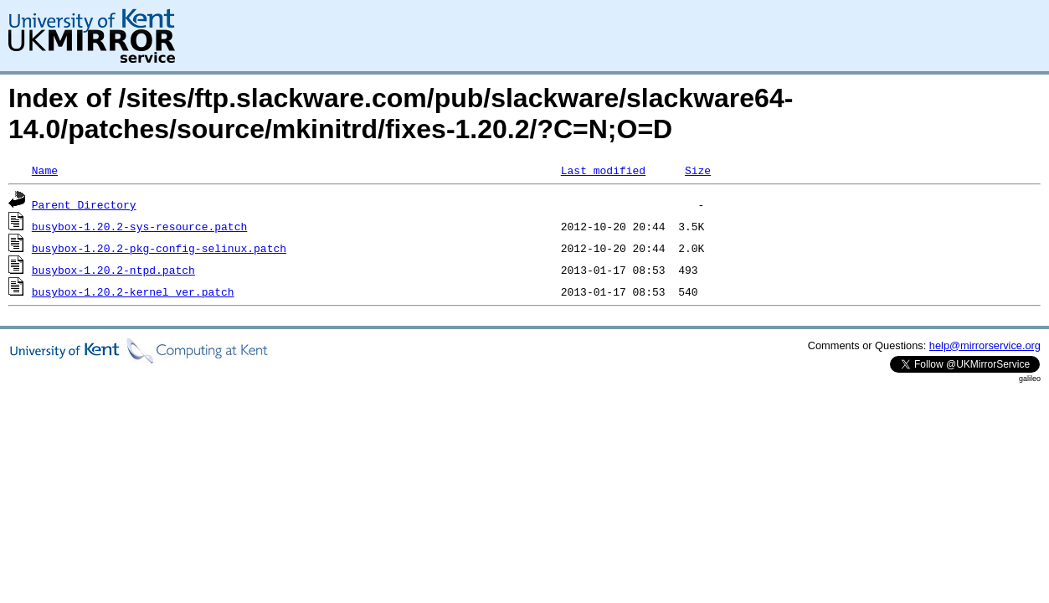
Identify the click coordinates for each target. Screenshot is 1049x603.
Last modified (603, 170)
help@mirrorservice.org (985, 345)
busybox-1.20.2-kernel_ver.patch (133, 291)
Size (698, 170)
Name (45, 170)
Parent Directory (84, 204)
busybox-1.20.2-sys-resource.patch (139, 226)
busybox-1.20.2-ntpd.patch (113, 269)
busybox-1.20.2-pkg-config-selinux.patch (159, 247)
